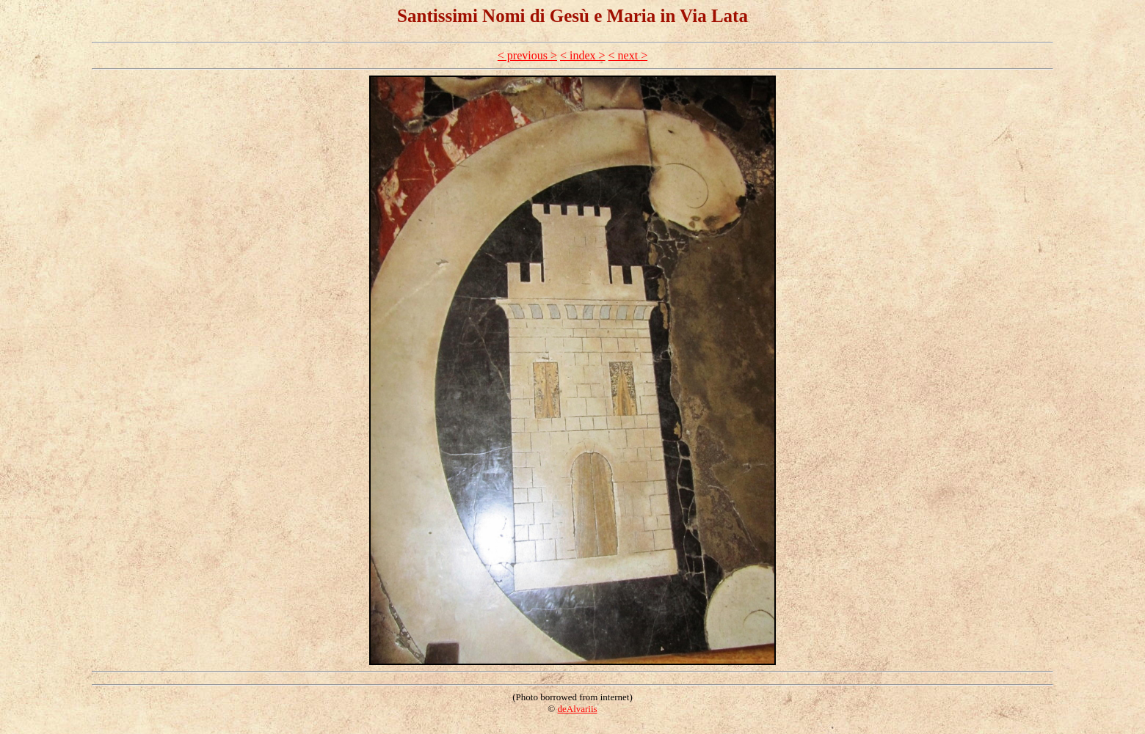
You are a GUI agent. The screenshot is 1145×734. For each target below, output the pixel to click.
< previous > (527, 55)
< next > (628, 55)
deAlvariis (577, 708)
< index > (583, 55)
